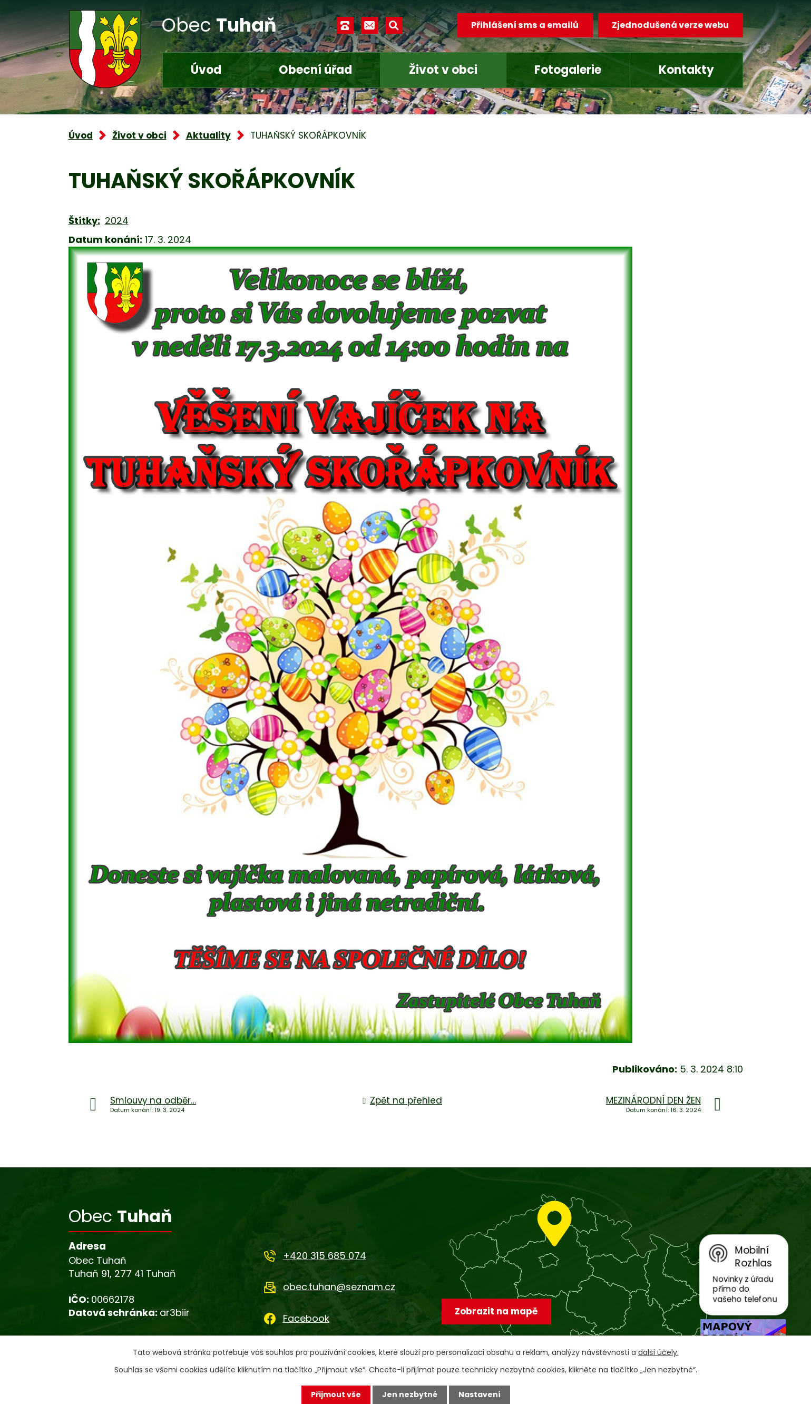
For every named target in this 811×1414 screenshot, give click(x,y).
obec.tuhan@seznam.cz (339, 1286)
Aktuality (208, 135)
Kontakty (686, 70)
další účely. (658, 1352)
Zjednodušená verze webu (670, 25)
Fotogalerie (567, 70)
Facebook (306, 1318)
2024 (117, 220)
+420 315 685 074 (324, 1255)
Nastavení (479, 1394)
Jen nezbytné (409, 1394)
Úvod (206, 70)
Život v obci (443, 70)
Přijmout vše (336, 1394)
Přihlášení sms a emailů (525, 25)
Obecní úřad (315, 70)
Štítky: (84, 220)
